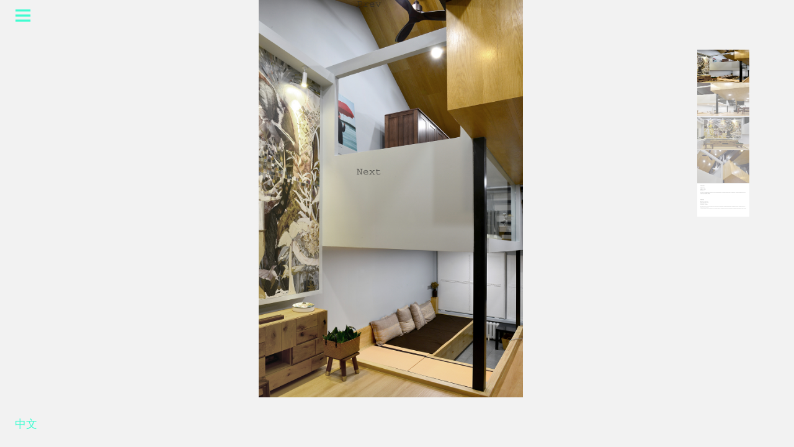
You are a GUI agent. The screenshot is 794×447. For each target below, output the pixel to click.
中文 (26, 426)
